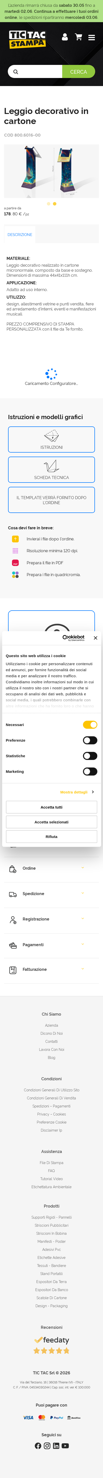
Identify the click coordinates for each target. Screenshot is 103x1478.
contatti (51, 1041)
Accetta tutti (51, 807)
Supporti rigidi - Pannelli (51, 1217)
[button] (91, 38)
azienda (51, 1025)
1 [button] (48, 204)
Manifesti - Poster (52, 1241)
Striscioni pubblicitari (51, 1225)
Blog (51, 1057)
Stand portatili (51, 1273)
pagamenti (62, 1105)
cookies (59, 1113)
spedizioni (40, 1105)
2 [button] (54, 204)
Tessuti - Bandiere (51, 1265)
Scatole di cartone (52, 1297)
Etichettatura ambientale (51, 1186)
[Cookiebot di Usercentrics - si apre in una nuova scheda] (63, 638)
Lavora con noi (51, 1049)
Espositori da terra (51, 1281)
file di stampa (51, 1162)
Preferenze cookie (51, 1122)
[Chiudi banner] (95, 638)
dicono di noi (52, 1033)
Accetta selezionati (51, 822)
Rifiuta (51, 836)
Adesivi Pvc (51, 1249)
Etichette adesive (51, 1257)
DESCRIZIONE (20, 234)
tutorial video (51, 1178)
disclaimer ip (51, 1130)
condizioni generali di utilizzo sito (51, 1089)
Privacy (43, 1113)
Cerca (78, 71)
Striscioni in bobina (51, 1233)
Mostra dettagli (73, 792)
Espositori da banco (51, 1289)
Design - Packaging (52, 1305)
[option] (51, 171)
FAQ (51, 1170)
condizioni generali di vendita (51, 1097)
